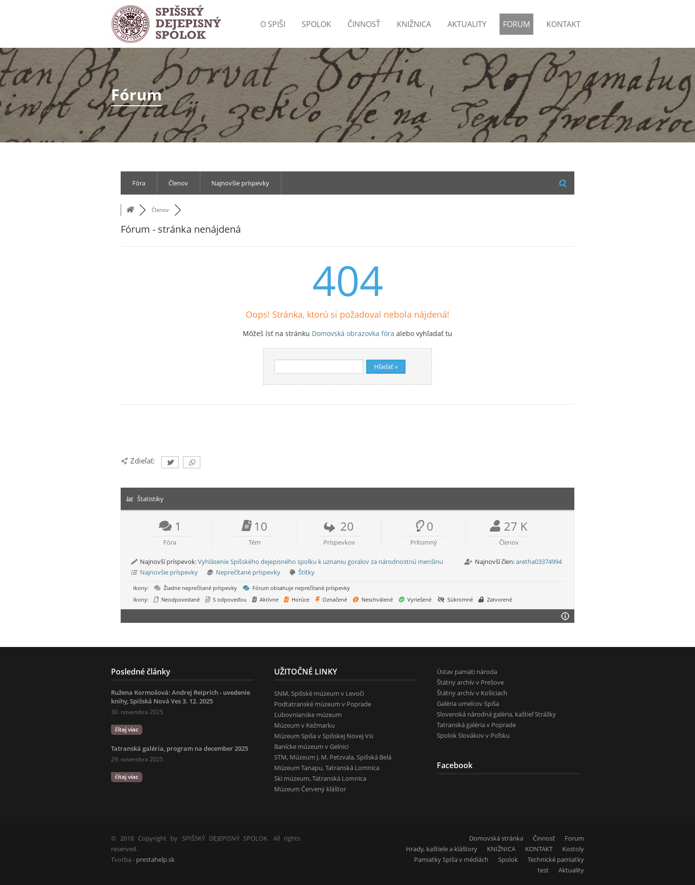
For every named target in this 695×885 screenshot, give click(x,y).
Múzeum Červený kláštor (310, 789)
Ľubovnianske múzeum (308, 714)
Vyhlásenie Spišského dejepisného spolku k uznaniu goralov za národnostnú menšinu (320, 561)
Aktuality (466, 24)
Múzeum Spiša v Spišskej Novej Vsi (323, 735)
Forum (516, 24)
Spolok (316, 24)
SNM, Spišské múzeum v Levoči (319, 693)
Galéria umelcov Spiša (468, 703)
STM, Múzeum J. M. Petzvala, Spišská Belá (332, 757)
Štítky (306, 572)
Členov (178, 183)
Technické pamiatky (556, 859)
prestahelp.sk (155, 859)
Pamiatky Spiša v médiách (451, 859)
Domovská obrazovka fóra (353, 333)
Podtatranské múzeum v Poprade (322, 704)
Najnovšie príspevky (240, 183)
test (543, 870)
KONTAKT (563, 24)
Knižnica (414, 24)
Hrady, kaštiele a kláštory (441, 848)
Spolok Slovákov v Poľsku (473, 735)
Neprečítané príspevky (248, 572)
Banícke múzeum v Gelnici (311, 746)
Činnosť (364, 24)
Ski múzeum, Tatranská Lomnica (320, 778)
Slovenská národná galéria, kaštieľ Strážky (496, 714)
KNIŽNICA (501, 848)
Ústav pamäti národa (467, 671)
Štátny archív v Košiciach (472, 692)
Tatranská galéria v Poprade (476, 724)
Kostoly (573, 848)
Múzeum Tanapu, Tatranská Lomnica (326, 767)
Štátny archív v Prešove (470, 682)
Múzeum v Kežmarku (304, 725)
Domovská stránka (496, 838)
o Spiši (272, 24)
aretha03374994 (539, 561)
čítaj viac (127, 729)
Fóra (138, 183)
